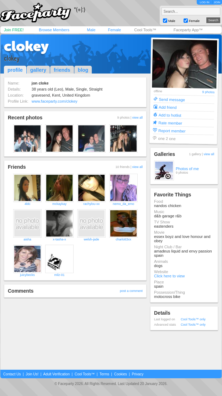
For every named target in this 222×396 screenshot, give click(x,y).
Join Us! (32, 374)
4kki (27, 204)
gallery (38, 70)
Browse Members (54, 30)
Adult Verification (56, 374)
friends (62, 70)
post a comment (131, 291)
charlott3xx (123, 239)
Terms (104, 374)
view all (137, 117)
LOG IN (204, 2)
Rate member (170, 122)
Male (91, 30)
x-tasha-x (59, 239)
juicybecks (27, 275)
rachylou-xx (91, 204)
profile (15, 70)
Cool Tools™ (145, 30)
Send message (172, 99)
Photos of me (187, 169)
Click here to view (169, 276)
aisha (27, 239)
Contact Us (12, 374)
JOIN (217, 2)
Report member (172, 130)
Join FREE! (14, 30)
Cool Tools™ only (193, 319)
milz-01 (59, 275)
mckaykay (59, 204)
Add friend (167, 107)
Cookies (120, 374)
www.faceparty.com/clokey (55, 101)
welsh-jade (91, 239)
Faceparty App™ (188, 30)
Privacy (138, 374)
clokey (26, 46)
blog (83, 70)
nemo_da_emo (123, 204)
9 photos (208, 92)
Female (114, 30)
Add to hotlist (170, 115)
